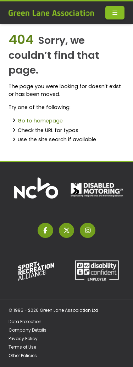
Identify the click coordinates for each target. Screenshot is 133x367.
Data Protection (25, 322)
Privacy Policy (23, 339)
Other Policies (23, 355)
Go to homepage (40, 120)
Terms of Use (22, 347)
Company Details (27, 330)
